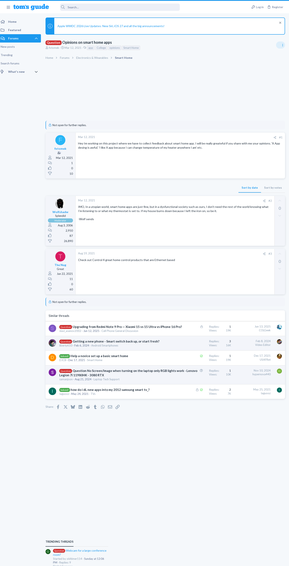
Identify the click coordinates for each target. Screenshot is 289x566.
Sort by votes (206, 187)
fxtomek (56, 47)
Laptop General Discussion (246, 336)
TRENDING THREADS (236, 248)
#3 (203, 253)
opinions (117, 47)
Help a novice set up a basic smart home (102, 368)
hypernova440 (194, 386)
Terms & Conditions (184, 560)
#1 (213, 137)
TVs (95, 415)
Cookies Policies (128, 560)
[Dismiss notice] (279, 23)
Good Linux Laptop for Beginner (257, 325)
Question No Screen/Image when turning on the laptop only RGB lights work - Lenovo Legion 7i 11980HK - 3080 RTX (94, 387)
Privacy (155, 560)
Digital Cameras (239, 272)
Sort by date (183, 187)
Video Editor (196, 353)
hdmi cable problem (249, 345)
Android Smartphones (107, 358)
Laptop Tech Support (109, 396)
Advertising (99, 560)
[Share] (208, 137)
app (93, 47)
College (103, 47)
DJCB (65, 372)
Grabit (240, 305)
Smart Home (133, 47)
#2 (203, 200)
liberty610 (68, 358)
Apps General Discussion (245, 316)
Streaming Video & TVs (244, 352)
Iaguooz (67, 415)
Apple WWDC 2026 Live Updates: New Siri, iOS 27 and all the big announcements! (113, 26)
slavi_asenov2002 (73, 335)
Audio (233, 296)
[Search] (117, 7)
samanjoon (68, 396)
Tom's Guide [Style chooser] (255, 531)
